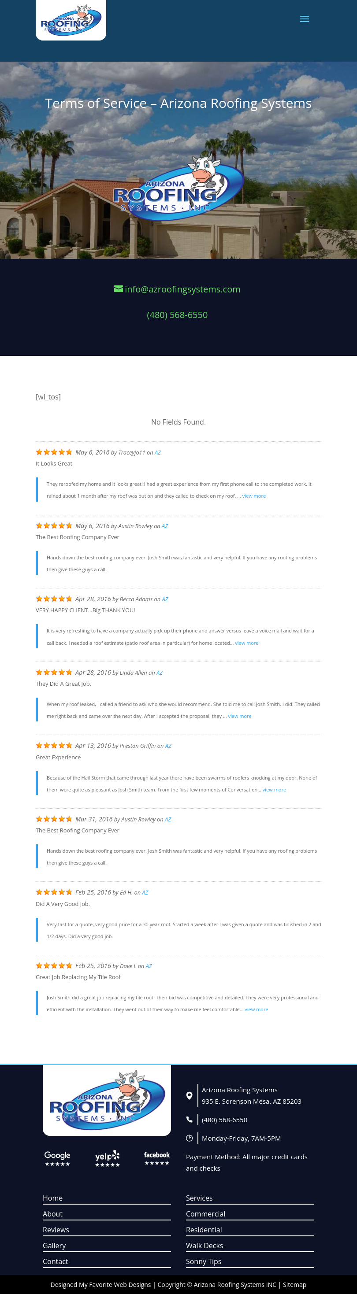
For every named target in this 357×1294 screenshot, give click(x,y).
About (53, 1214)
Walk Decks (204, 1245)
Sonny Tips (203, 1261)
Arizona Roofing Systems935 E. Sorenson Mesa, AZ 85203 (251, 1095)
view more (254, 495)
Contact (55, 1261)
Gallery (54, 1245)
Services (199, 1198)
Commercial (205, 1214)
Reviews (56, 1230)
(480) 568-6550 (224, 1119)
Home (53, 1198)
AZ (158, 452)
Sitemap (294, 1284)
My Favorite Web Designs (115, 1284)
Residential (204, 1230)
